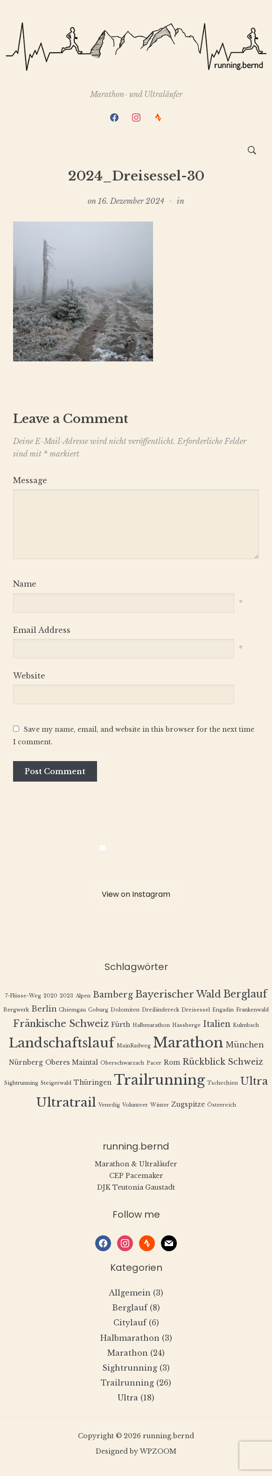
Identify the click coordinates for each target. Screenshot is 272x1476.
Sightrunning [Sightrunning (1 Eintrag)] (21, 1083)
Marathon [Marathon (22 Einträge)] (188, 1042)
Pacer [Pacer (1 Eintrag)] (153, 1063)
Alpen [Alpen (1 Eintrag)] (83, 996)
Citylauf (129, 1322)
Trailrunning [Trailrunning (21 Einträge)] (159, 1080)
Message (30, 480)
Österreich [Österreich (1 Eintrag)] (221, 1105)
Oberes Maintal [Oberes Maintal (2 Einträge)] (71, 1063)
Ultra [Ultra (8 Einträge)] (254, 1081)
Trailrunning (127, 1382)
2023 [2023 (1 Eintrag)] (66, 996)
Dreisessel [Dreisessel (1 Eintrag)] (195, 1010)
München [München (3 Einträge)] (245, 1044)
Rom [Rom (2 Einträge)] (172, 1063)
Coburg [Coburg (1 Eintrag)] (98, 1010)
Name (24, 584)
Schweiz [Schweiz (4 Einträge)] (245, 1062)
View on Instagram (136, 894)
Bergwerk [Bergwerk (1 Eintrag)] (16, 1010)
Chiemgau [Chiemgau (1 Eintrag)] (72, 1010)
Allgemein (130, 1292)
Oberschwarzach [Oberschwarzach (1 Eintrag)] (122, 1063)
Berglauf (129, 1307)
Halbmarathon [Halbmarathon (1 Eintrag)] (151, 1025)
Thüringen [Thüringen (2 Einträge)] (93, 1083)
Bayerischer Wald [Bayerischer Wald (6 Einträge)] (178, 994)
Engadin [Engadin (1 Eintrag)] (223, 1010)
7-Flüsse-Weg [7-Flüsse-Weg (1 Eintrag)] (23, 996)
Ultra (128, 1397)
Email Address (41, 630)
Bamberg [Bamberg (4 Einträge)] (113, 995)
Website (29, 675)
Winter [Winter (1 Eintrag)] (159, 1105)
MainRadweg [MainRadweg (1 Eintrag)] (134, 1046)
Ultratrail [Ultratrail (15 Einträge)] (66, 1102)
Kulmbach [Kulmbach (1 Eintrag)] (246, 1025)
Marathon (127, 1353)
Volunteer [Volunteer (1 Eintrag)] (135, 1105)
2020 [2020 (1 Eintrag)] (50, 996)
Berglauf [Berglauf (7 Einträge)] (245, 994)
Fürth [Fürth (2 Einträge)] (120, 1025)
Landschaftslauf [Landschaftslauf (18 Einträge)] (61, 1043)
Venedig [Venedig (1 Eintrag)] (109, 1105)
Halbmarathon (130, 1338)
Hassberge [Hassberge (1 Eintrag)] (186, 1025)
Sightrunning (129, 1367)
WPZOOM (158, 1451)
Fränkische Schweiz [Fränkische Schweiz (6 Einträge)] (61, 1023)
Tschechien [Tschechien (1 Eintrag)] (222, 1083)
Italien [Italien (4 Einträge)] (216, 1024)
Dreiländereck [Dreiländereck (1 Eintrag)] (160, 1010)
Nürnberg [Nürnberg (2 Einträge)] (26, 1063)
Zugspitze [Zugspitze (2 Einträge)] (188, 1105)
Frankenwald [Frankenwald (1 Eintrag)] (252, 1010)
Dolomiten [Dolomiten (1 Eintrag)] (125, 1010)
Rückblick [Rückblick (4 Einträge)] (203, 1062)
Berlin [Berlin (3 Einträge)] (43, 1009)
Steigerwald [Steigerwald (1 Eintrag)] (56, 1083)
